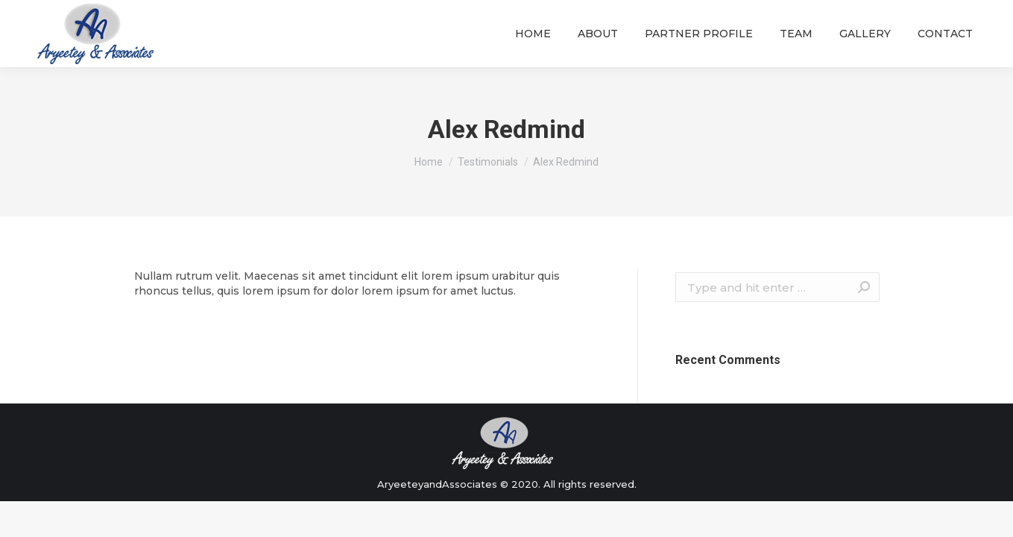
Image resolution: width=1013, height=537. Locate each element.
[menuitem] (533, 33)
